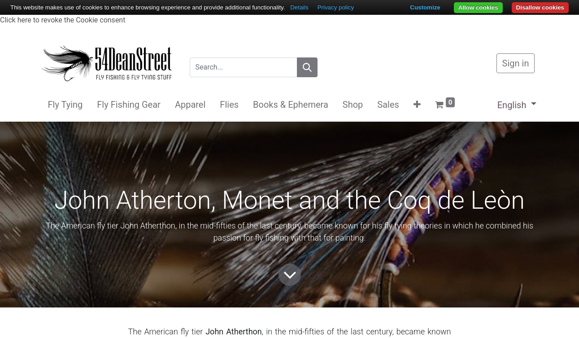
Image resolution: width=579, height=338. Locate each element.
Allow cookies (478, 7)
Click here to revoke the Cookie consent (62, 20)
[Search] (307, 67)
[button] (417, 104)
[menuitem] (65, 104)
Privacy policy (336, 7)
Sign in (515, 63)
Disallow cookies (540, 7)
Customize (425, 7)
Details (299, 7)
